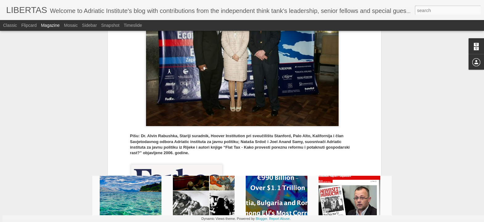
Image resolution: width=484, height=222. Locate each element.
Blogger (261, 218)
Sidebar (89, 25)
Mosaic (70, 25)
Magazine (50, 25)
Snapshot (110, 25)
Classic (10, 25)
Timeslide (133, 25)
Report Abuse (279, 218)
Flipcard (29, 25)
